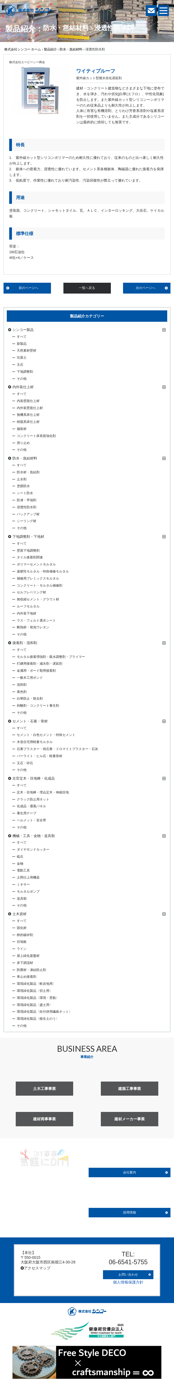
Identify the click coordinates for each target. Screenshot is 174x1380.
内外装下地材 (26, 613)
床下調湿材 (25, 963)
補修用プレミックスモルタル (38, 578)
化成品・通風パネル (31, 806)
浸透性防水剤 (26, 507)
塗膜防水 (23, 486)
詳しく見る (44, 1213)
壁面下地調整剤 (28, 550)
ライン (22, 949)
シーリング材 (26, 521)
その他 (22, 379)
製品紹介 (50, 49)
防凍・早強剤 (26, 500)
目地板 (22, 942)
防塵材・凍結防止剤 (31, 970)
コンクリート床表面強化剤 (36, 436)
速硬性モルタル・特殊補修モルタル (43, 571)
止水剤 (22, 479)
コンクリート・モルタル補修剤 (39, 585)
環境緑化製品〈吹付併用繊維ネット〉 (44, 1012)
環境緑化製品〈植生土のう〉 (38, 1019)
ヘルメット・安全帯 (31, 820)
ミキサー (23, 884)
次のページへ (145, 288)
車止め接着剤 (26, 977)
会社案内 (129, 1172)
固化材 (22, 928)
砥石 (20, 856)
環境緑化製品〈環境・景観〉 (38, 998)
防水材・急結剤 (28, 472)
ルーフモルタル (28, 606)
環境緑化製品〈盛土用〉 (35, 1005)
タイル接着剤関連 (30, 557)
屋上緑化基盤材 (28, 956)
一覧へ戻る (87, 288)
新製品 (22, 344)
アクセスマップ (35, 1268)
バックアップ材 (28, 514)
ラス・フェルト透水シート (36, 620)
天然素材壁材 (26, 350)
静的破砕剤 (25, 935)
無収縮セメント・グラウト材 (38, 599)
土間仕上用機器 (28, 877)
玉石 (20, 364)
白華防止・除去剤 (30, 698)
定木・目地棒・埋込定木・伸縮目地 (43, 792)
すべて (22, 337)
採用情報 (129, 1212)
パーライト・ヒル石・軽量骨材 (39, 756)
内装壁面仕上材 (28, 401)
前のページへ (28, 288)
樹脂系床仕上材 (28, 422)
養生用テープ (26, 813)
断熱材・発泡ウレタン (33, 627)
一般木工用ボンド (30, 678)
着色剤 (22, 692)
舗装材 (22, 429)
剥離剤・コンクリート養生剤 (38, 705)
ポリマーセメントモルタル (36, 564)
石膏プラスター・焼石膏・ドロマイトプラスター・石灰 (57, 749)
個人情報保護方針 (128, 1279)
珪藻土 (22, 357)
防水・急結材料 (71, 49)
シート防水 (25, 493)
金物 (20, 864)
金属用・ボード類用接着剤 (36, 671)
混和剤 (22, 685)
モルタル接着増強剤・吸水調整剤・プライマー (51, 657)
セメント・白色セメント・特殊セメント (46, 735)
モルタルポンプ (28, 891)
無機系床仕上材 (28, 415)
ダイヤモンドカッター (33, 849)
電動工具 (23, 870)
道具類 (22, 898)
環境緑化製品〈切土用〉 (35, 991)
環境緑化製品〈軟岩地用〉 (36, 984)
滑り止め (23, 443)
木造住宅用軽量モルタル (35, 742)
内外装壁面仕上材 (30, 408)
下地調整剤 (25, 372)
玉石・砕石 (25, 763)
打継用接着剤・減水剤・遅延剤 (39, 663)
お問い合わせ (128, 1273)
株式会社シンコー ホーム (22, 49)
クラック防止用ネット (33, 799)
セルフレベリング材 (31, 592)
